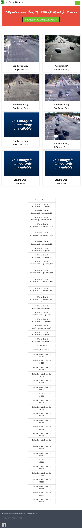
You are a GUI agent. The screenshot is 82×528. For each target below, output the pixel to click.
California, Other (41, 345)
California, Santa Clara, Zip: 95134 (41, 501)
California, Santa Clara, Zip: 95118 (41, 461)
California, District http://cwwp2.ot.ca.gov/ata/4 (41, 307)
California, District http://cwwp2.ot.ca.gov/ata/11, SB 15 (41, 226)
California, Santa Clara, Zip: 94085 (41, 375)
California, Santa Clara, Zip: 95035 (41, 428)
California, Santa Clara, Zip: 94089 (41, 382)
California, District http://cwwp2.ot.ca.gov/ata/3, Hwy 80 (41, 290)
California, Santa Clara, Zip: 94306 (41, 408)
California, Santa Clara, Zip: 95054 (41, 448)
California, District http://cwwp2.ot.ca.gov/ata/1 (41, 205)
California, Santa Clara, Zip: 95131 (41, 494)
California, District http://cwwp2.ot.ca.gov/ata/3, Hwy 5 (41, 264)
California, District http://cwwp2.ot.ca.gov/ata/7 (41, 327)
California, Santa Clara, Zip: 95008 (41, 415)
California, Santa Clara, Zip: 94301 (41, 388)
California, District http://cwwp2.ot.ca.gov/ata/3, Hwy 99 (41, 299)
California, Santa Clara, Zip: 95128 (41, 481)
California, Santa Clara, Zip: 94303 (41, 395)
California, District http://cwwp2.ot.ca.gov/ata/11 (41, 219)
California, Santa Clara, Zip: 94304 (41, 402)
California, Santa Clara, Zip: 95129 (41, 487)
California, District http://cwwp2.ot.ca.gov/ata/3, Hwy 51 (41, 281)
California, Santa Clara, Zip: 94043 (41, 368)
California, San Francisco (41, 350)
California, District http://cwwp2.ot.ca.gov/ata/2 (41, 249)
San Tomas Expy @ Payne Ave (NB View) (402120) (20, 69)
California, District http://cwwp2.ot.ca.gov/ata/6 (41, 320)
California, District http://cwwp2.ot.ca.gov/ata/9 (41, 340)
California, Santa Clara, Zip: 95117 (41, 454)
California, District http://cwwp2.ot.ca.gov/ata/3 (41, 256)
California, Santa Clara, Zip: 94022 (41, 355)
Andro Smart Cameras (12, 2)
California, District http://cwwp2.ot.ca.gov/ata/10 (41, 212)
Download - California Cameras (41, 20)
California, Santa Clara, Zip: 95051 (41, 441)
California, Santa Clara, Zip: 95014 (41, 421)
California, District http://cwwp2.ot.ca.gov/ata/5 (41, 314)
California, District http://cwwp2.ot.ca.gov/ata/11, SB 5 (41, 235)
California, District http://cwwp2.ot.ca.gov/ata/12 (41, 243)
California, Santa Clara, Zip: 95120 (41, 468)
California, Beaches (41, 200)
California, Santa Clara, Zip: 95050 (41, 434)
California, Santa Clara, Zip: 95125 (41, 474)
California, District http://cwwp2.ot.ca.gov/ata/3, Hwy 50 (41, 272)
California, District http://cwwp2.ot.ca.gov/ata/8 (41, 333)
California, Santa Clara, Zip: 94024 (41, 362)
